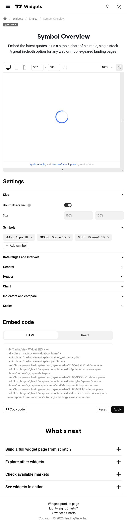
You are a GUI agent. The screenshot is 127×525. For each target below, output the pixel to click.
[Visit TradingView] (18, 6)
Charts (33, 18)
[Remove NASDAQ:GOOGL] (69, 237)
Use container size (14, 205)
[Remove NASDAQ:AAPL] (31, 237)
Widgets (18, 18)
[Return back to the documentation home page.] (5, 19)
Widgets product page (63, 504)
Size (5, 215)
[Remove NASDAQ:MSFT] (108, 237)
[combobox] (107, 67)
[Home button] (33, 6)
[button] (63, 195)
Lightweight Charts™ (63, 508)
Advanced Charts (63, 513)
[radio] (31, 335)
